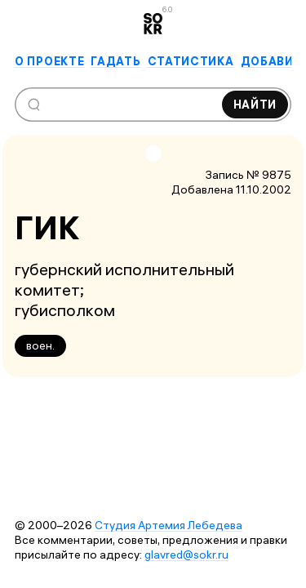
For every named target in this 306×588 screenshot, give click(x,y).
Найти (255, 104)
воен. (40, 345)
